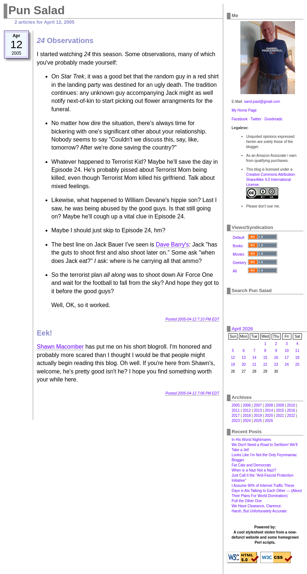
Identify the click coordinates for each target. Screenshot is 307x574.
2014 (269, 410)
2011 (236, 410)
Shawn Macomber (60, 347)
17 (287, 358)
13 (243, 358)
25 (297, 364)
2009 (280, 405)
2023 (236, 421)
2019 (258, 416)
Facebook (240, 119)
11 (297, 351)
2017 (236, 416)
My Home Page (244, 110)
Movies (238, 254)
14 (254, 358)
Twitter (256, 119)
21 (254, 364)
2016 (291, 410)
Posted (192, 319)
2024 (247, 421)
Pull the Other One (247, 501)
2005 (236, 405)
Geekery (240, 263)
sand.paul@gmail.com (262, 102)
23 (276, 364)
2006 (247, 405)
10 (287, 351)
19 (233, 364)
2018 (247, 416)
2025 (258, 421)
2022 (291, 416)
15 (265, 358)
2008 (269, 405)
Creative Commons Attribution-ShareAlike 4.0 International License (271, 179)
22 (265, 364)
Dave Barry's (172, 244)
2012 (247, 410)
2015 (280, 410)
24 (287, 364)
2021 (280, 416)
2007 (258, 405)
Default (238, 238)
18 (297, 358)
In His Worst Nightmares (251, 440)
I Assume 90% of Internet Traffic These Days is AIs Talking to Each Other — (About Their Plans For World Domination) (267, 491)
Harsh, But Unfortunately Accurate (259, 511)
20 (243, 364)
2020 (269, 416)
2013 (258, 410)
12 (233, 358)
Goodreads (273, 119)
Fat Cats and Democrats (251, 465)
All (235, 271)
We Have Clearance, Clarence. (257, 506)
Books (238, 246)
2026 (269, 421)
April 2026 (242, 328)
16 (276, 358)
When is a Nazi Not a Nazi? (254, 470)
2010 (291, 405)
